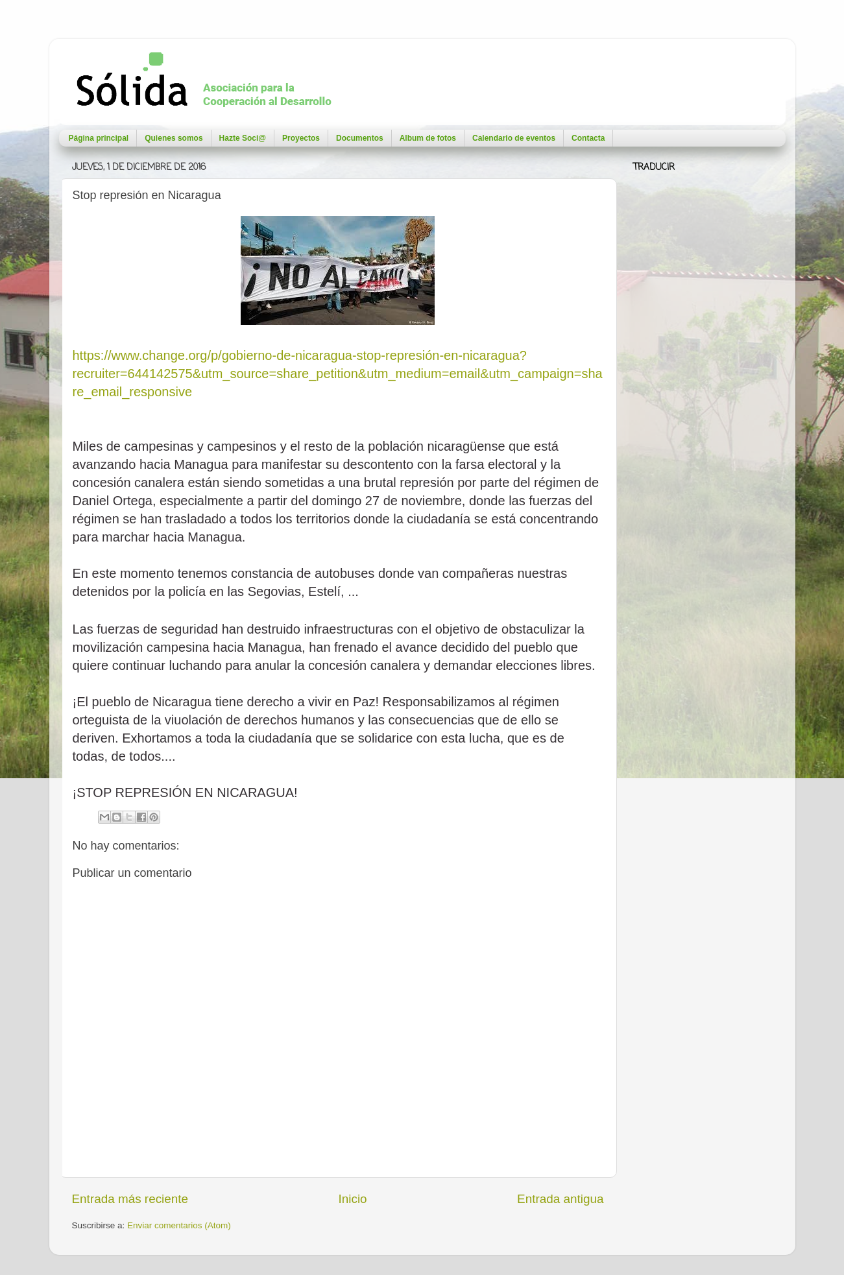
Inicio (353, 1199)
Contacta (588, 138)
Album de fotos (428, 138)
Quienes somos (173, 138)
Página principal (99, 138)
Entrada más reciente (130, 1199)
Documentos (359, 138)
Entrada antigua (560, 1199)
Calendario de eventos (513, 138)
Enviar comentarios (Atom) (179, 1225)
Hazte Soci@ (242, 138)
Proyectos (301, 138)
